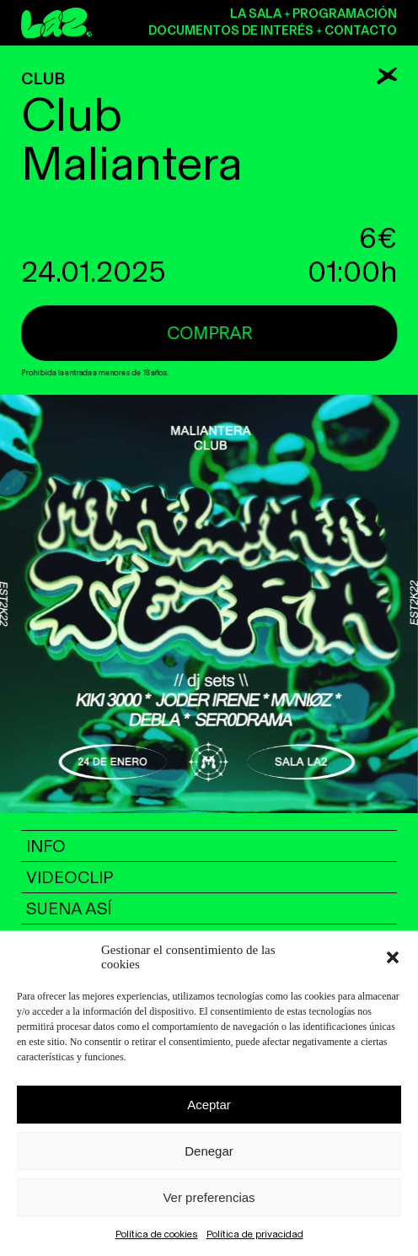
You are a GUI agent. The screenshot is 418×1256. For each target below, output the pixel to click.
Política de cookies (156, 1234)
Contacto (360, 30)
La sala (255, 13)
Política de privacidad (254, 1234)
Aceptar (209, 1104)
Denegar (209, 1151)
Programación (344, 13)
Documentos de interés (231, 30)
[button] (392, 957)
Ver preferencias (209, 1197)
